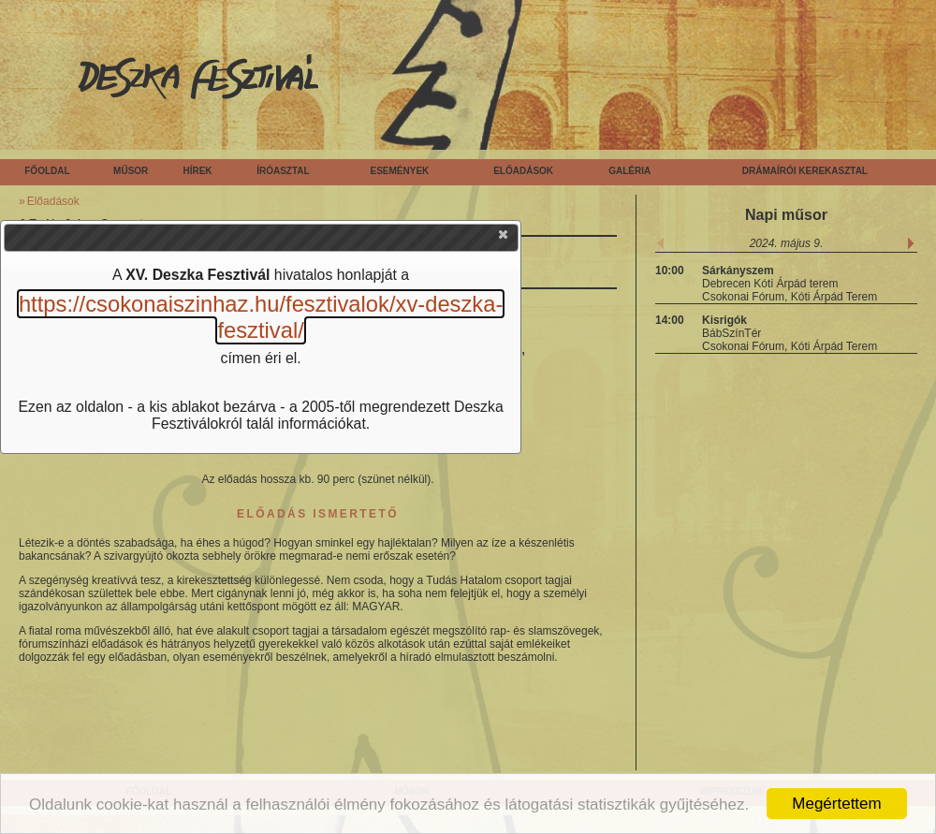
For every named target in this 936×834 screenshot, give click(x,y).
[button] (504, 238)
